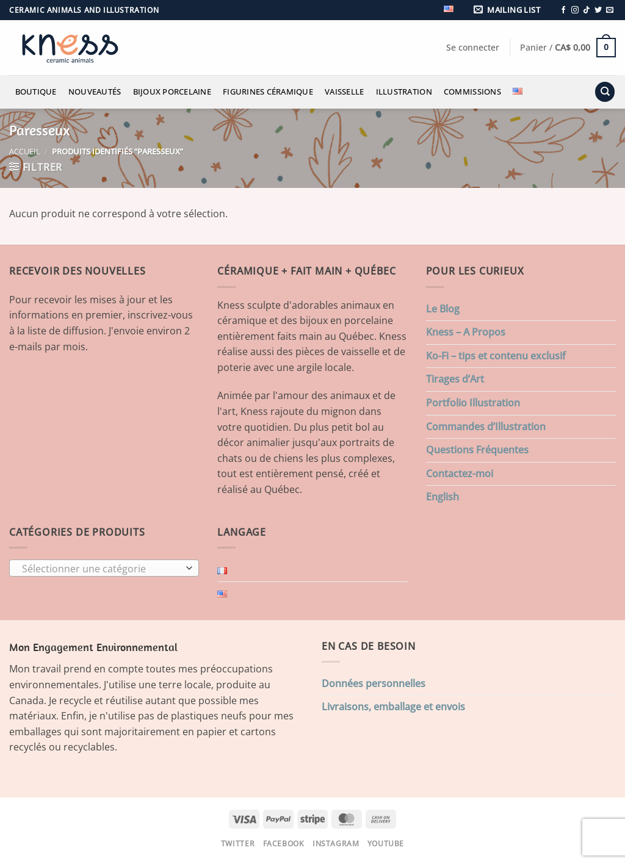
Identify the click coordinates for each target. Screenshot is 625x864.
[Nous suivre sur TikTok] (586, 10)
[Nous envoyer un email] (609, 10)
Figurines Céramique (268, 91)
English (442, 496)
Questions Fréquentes (477, 449)
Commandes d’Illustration (486, 426)
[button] (509, 10)
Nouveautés (94, 91)
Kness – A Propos (465, 332)
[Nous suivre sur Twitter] (598, 10)
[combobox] (104, 568)
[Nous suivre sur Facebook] (563, 10)
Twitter (238, 843)
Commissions (472, 91)
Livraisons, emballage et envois (393, 706)
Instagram (335, 843)
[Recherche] (605, 92)
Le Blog (443, 308)
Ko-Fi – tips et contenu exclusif (496, 355)
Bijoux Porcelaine (172, 91)
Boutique (36, 91)
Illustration (404, 91)
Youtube (385, 843)
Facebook (284, 843)
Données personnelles (373, 683)
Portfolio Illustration (473, 402)
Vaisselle (344, 91)
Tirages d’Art (455, 379)
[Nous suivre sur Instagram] (575, 10)
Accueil (24, 151)
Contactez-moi (459, 473)
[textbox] (101, 568)
